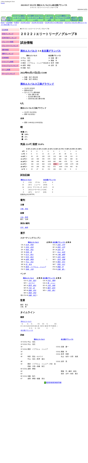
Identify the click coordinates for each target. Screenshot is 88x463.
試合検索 (9, 22)
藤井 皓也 (51, 288)
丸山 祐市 (61, 252)
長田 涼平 (61, 247)
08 (60, 382)
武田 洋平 (61, 245)
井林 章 (29, 252)
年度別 (16, 22)
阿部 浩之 (61, 264)
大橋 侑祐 (24, 209)
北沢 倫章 (24, 227)
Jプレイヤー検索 (7, 42)
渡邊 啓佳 (32, 293)
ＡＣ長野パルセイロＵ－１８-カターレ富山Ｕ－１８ (35, 18)
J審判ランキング (7, 53)
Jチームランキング (8, 73)
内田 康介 (51, 290)
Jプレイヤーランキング (10, 46)
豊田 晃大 (61, 262)
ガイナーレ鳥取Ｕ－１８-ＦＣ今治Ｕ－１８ (19, 18)
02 (47, 382)
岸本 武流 (30, 247)
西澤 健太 (32, 285)
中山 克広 (30, 262)
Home (2, 3)
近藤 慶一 (61, 269)
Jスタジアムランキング (10, 65)
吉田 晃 (60, 249)
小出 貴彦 (24, 217)
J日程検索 (5, 57)
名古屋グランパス (51, 51)
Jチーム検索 (6, 69)
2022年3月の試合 (37, 22)
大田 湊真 (51, 285)
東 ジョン (51, 283)
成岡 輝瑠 (30, 259)
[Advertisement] (34, 399)
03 (49, 382)
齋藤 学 (60, 267)
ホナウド (31, 283)
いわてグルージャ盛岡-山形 (49, 18)
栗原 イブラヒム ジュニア (36, 267)
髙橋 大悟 (30, 269)
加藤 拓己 (32, 295)
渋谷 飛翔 (51, 280)
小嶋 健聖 (61, 254)
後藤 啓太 (32, 290)
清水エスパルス (28, 51)
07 (58, 382)
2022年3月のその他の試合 (54, 22)
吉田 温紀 (61, 257)
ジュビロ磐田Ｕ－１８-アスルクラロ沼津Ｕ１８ (62, 18)
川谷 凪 (31, 288)
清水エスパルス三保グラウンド (37, 84)
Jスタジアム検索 (7, 61)
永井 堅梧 (30, 245)
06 (56, 382)
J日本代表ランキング (9, 38)
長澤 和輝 (61, 259)
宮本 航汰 (30, 257)
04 (51, 382)
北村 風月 (32, 280)
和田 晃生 (30, 249)
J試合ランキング (7, 34)
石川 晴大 (30, 254)
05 (54, 382)
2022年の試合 (25, 22)
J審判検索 (5, 50)
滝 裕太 (29, 264)
